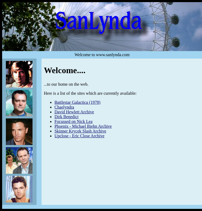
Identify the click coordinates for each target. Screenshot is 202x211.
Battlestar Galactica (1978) (77, 102)
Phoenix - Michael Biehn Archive (83, 126)
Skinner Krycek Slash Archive (80, 131)
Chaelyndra (64, 107)
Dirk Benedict (66, 116)
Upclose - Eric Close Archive (79, 136)
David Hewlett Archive (74, 112)
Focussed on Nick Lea (73, 121)
